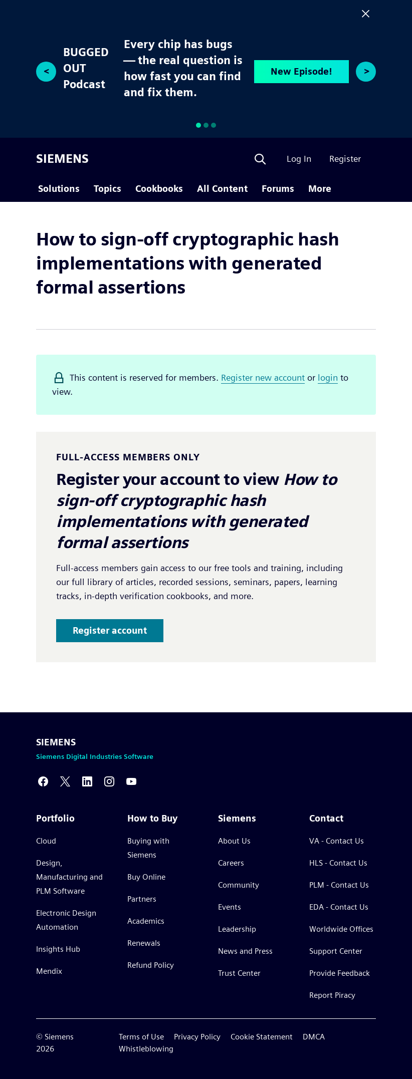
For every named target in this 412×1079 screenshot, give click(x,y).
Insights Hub (58, 949)
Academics (145, 921)
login (328, 377)
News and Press (245, 951)
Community (238, 885)
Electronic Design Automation (66, 920)
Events (229, 907)
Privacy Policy (197, 1036)
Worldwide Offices (341, 929)
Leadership (237, 929)
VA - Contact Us (336, 841)
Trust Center (239, 973)
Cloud (46, 841)
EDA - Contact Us (338, 907)
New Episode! (301, 71)
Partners (141, 899)
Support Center (335, 951)
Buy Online (146, 877)
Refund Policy (150, 965)
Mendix (49, 971)
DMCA (314, 1036)
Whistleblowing (146, 1048)
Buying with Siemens (148, 848)
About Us (234, 841)
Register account (110, 630)
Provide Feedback (339, 973)
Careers (231, 863)
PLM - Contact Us (339, 885)
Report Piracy (332, 995)
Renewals (143, 943)
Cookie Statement (262, 1036)
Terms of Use (141, 1036)
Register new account (263, 377)
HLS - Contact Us (338, 863)
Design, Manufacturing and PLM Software (69, 877)
